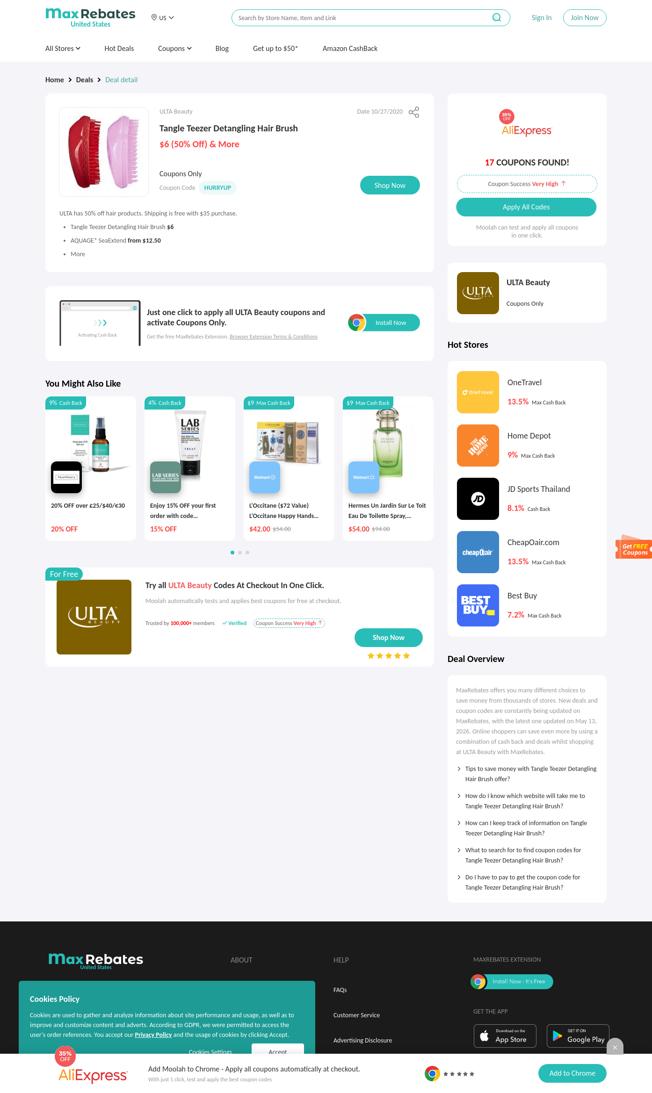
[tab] (527, 770)
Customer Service (356, 1015)
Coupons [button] (174, 48)
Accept (278, 1052)
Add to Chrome (572, 1073)
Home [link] (54, 79)
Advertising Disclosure (362, 1040)
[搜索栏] (353, 18)
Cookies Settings (210, 1052)
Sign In (542, 17)
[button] (162, 18)
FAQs (340, 990)
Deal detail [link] (121, 79)
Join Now (585, 17)
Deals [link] (84, 79)
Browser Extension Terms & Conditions (274, 336)
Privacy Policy (153, 1035)
